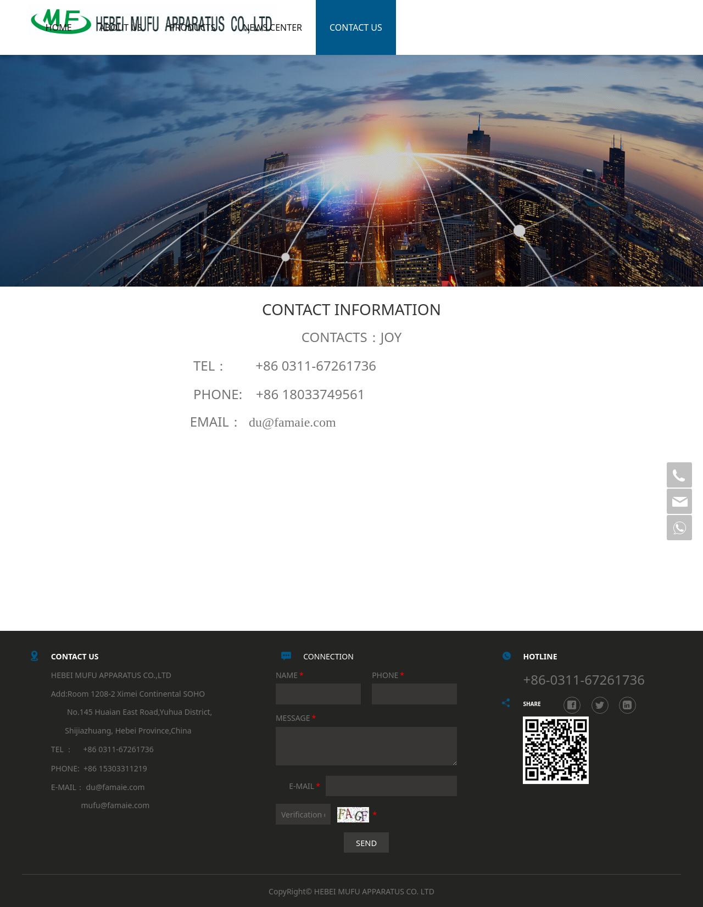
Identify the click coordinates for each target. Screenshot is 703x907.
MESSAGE (296, 718)
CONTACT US (399, 27)
